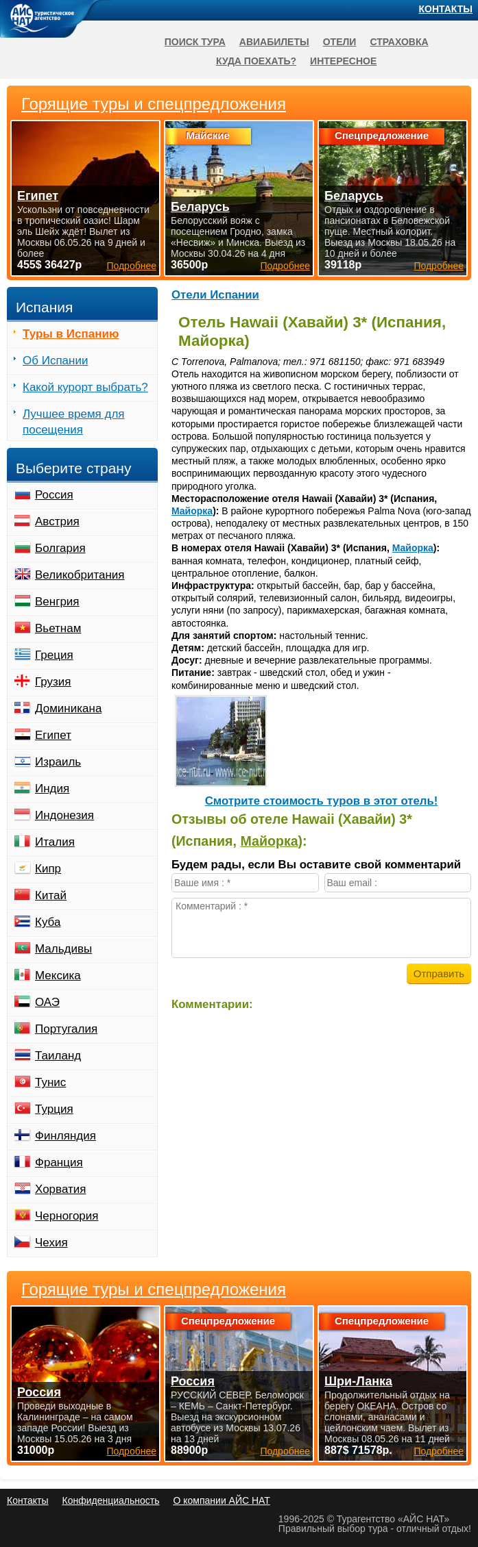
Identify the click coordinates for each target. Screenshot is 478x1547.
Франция (59, 1162)
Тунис (50, 1082)
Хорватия (60, 1189)
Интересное (343, 60)
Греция (54, 655)
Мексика (58, 975)
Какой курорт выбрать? (85, 387)
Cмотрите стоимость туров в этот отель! (321, 800)
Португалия (66, 1028)
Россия (54, 494)
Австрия (57, 521)
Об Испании (55, 360)
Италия (55, 841)
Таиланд (58, 1055)
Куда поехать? (256, 60)
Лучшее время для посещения (74, 421)
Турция (54, 1109)
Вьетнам (58, 628)
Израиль (58, 761)
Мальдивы (63, 948)
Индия (52, 788)
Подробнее (131, 1451)
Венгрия (57, 601)
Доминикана (68, 708)
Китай (51, 895)
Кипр (48, 868)
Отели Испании (215, 294)
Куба (47, 922)
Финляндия (65, 1135)
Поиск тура (195, 41)
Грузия (53, 681)
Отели (340, 41)
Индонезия (64, 815)
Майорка (192, 510)
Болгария (60, 548)
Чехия (51, 1242)
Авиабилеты (274, 41)
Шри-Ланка (358, 1381)
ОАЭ (47, 1002)
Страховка (399, 41)
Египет (53, 735)
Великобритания (80, 574)
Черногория (67, 1215)
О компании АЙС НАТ (222, 1500)
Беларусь (200, 207)
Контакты (446, 8)
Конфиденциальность (110, 1500)
